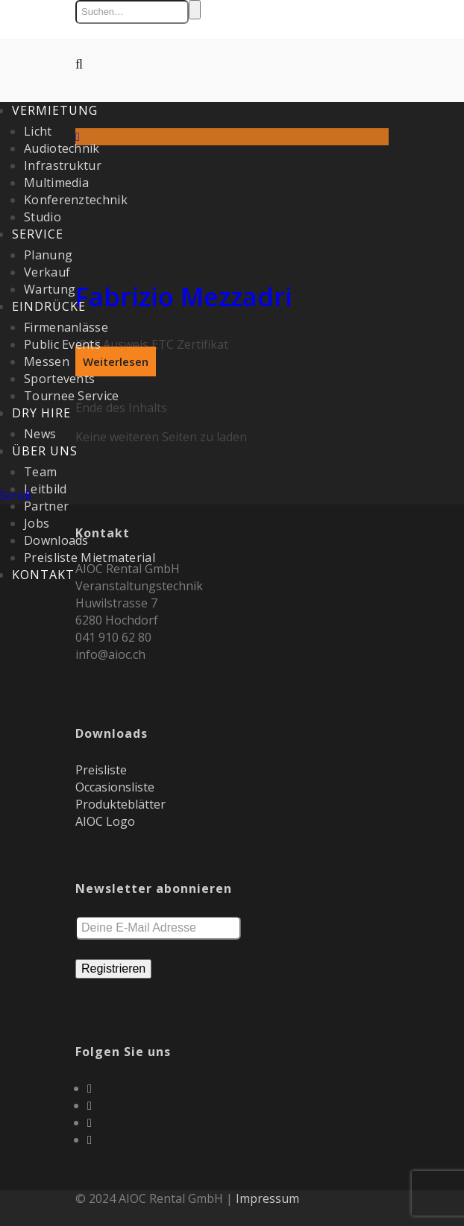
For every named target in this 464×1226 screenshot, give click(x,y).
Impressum (267, 1198)
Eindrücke (49, 306)
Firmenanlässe (66, 327)
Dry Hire (41, 413)
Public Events (62, 344)
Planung (48, 255)
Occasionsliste (114, 787)
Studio (42, 217)
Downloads (56, 540)
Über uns (45, 451)
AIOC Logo (105, 821)
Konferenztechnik (76, 200)
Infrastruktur (62, 165)
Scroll (15, 495)
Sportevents (59, 378)
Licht (38, 131)
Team (40, 472)
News (40, 434)
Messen (46, 361)
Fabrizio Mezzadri (183, 296)
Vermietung (55, 110)
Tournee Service (71, 396)
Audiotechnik (62, 148)
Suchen (195, 9)
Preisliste (101, 770)
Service (37, 234)
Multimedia (56, 182)
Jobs (36, 523)
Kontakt (43, 574)
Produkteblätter (120, 804)
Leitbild (45, 489)
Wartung (49, 289)
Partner (46, 506)
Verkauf (47, 272)
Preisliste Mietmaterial (89, 557)
